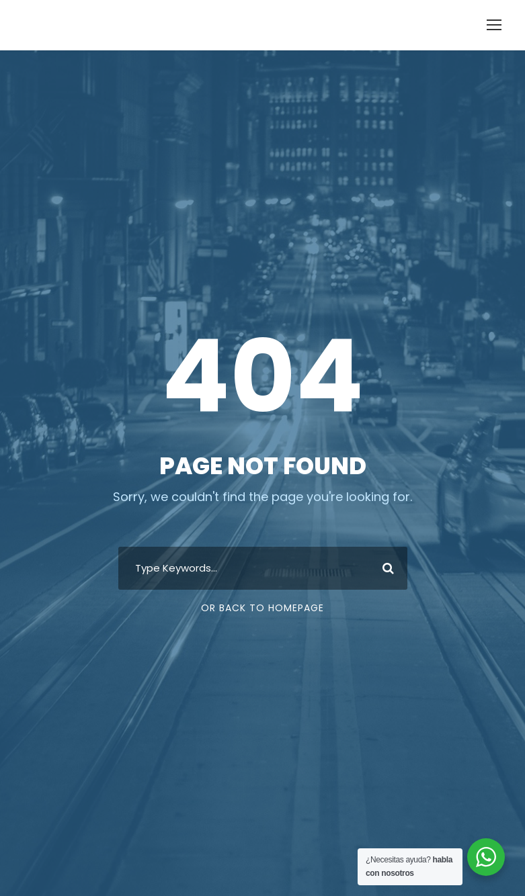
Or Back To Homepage (262, 608)
